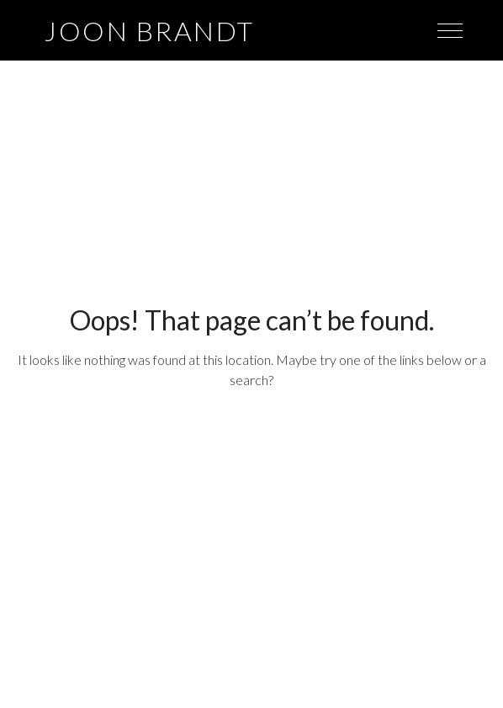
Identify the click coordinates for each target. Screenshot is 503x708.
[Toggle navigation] (450, 29)
